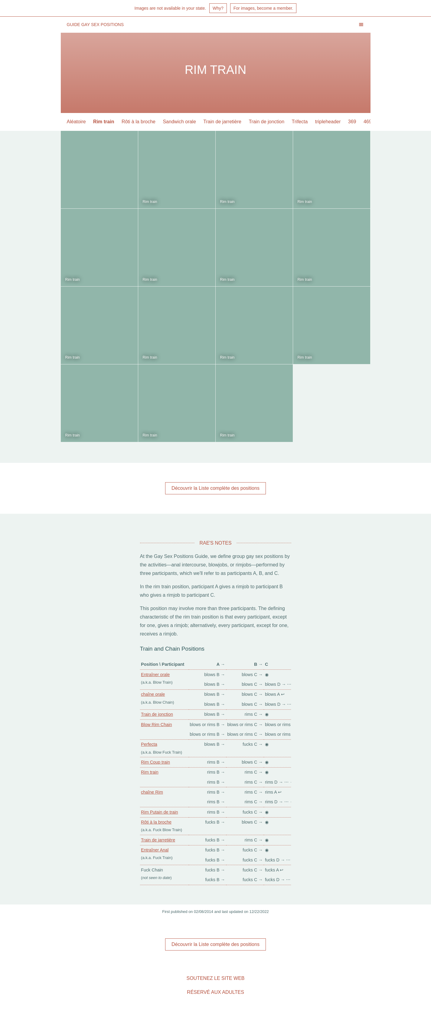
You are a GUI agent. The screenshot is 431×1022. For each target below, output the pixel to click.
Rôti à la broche (138, 121)
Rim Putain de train (159, 812)
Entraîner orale (155, 674)
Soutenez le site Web (215, 978)
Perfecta (149, 744)
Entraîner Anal (154, 850)
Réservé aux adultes (215, 992)
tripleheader (328, 121)
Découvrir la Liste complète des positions (215, 488)
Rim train (103, 121)
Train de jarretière (222, 121)
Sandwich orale (179, 121)
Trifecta (300, 121)
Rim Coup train (155, 762)
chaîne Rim (152, 792)
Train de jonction (266, 121)
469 (368, 121)
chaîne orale (153, 694)
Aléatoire (76, 121)
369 (352, 121)
